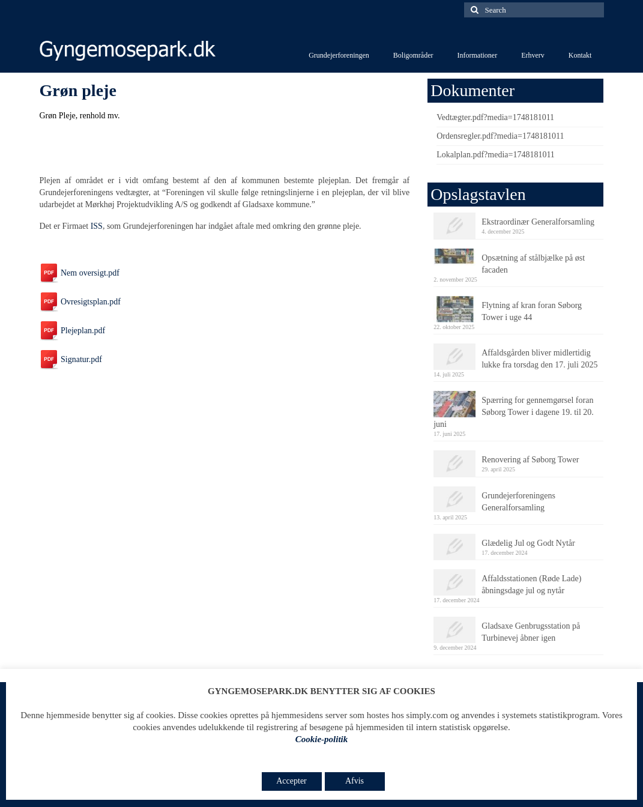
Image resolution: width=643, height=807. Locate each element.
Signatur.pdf (71, 359)
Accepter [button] (291, 780)
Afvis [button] (354, 780)
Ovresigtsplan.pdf (80, 301)
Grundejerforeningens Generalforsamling (518, 501)
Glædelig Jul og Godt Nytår (528, 543)
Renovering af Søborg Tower (530, 459)
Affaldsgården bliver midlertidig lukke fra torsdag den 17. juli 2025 (539, 358)
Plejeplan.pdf (73, 330)
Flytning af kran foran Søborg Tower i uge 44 (531, 311)
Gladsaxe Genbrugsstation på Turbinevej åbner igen (530, 631)
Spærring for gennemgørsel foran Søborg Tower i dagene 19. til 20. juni (513, 412)
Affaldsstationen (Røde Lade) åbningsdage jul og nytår (531, 584)
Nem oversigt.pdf (79, 272)
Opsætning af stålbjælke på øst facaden (533, 263)
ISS (97, 226)
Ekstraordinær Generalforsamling (537, 221)
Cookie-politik (321, 739)
